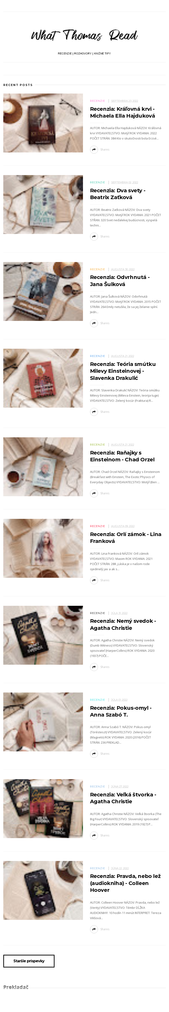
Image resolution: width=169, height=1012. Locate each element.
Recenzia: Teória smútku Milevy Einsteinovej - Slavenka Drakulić (123, 371)
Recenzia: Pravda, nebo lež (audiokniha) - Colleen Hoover (125, 883)
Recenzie (97, 100)
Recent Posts (18, 85)
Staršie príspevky (28, 961)
